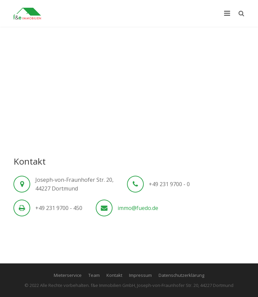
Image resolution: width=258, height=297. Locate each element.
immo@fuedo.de (138, 208)
